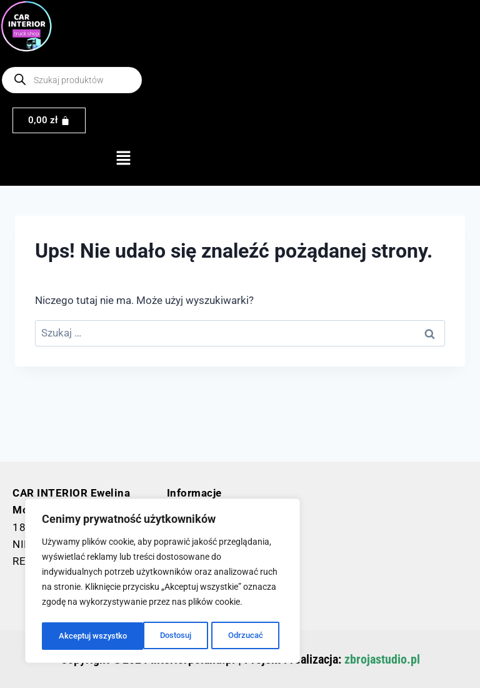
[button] (123, 159)
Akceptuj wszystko (232, 636)
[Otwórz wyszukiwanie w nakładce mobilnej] (72, 80)
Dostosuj (73, 636)
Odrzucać (143, 636)
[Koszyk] (49, 120)
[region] (162, 582)
